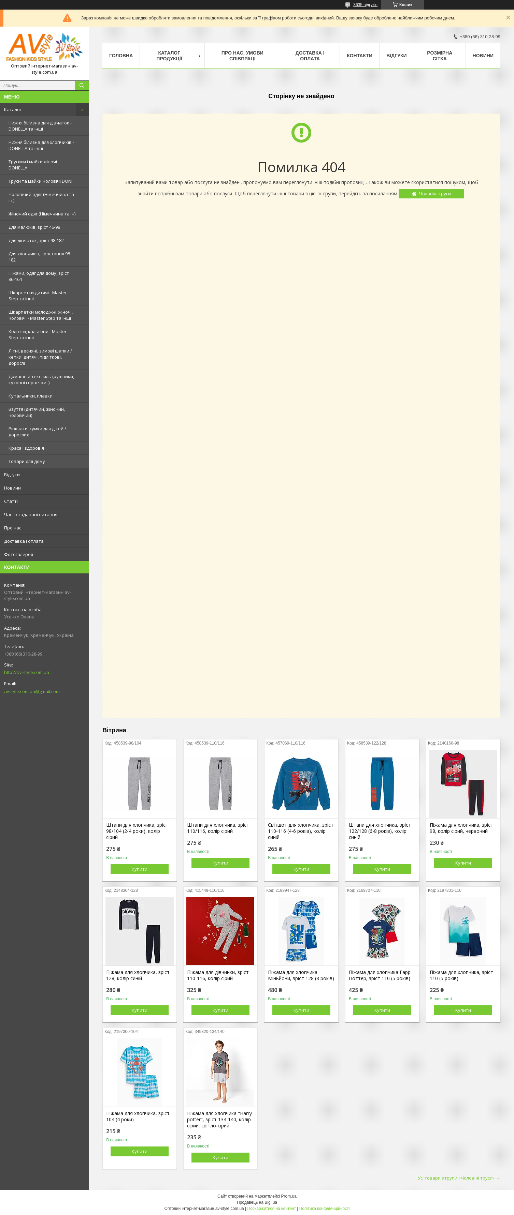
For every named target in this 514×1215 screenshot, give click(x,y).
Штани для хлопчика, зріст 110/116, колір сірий (218, 828)
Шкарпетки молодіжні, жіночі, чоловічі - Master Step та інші (41, 315)
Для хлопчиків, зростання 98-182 (40, 257)
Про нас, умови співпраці (242, 55)
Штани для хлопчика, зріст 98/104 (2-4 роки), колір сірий (137, 831)
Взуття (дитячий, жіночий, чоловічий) (37, 412)
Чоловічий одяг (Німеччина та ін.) (41, 197)
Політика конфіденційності (324, 1208)
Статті (11, 501)
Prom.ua (289, 1196)
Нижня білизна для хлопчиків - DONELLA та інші (41, 145)
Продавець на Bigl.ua (257, 1202)
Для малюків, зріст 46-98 (34, 227)
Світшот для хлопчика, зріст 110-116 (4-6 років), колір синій (300, 831)
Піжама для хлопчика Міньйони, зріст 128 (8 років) (301, 975)
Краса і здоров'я (26, 448)
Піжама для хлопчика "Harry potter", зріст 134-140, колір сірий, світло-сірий (219, 1119)
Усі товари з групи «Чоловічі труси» (456, 1178)
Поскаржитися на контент (271, 1208)
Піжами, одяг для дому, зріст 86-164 (39, 276)
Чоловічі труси (435, 194)
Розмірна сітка (439, 55)
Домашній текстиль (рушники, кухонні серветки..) (41, 379)
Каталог (13, 109)
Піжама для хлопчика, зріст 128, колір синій (138, 975)
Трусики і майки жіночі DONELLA (33, 165)
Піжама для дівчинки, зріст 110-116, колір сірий (218, 975)
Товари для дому (27, 461)
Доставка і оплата (24, 541)
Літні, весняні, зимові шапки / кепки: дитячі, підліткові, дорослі (40, 357)
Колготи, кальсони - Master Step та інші (38, 334)
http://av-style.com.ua (26, 672)
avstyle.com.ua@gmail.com (32, 691)
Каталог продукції (169, 55)
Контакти (359, 55)
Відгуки (12, 474)
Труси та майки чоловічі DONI (40, 181)
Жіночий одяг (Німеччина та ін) (42, 214)
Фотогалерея (18, 554)
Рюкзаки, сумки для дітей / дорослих (37, 431)
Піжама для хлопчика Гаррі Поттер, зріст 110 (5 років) (380, 975)
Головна (121, 55)
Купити (139, 869)
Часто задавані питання (30, 514)
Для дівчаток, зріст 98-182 (36, 240)
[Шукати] (82, 85)
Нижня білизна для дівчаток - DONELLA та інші (40, 126)
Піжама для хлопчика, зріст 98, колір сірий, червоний (461, 828)
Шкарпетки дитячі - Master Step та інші (38, 295)
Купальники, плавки (31, 396)
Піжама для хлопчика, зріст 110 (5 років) (461, 975)
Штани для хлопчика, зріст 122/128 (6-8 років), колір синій (380, 831)
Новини (12, 488)
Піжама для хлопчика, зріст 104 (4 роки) (138, 1116)
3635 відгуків (365, 4)
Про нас (12, 528)
